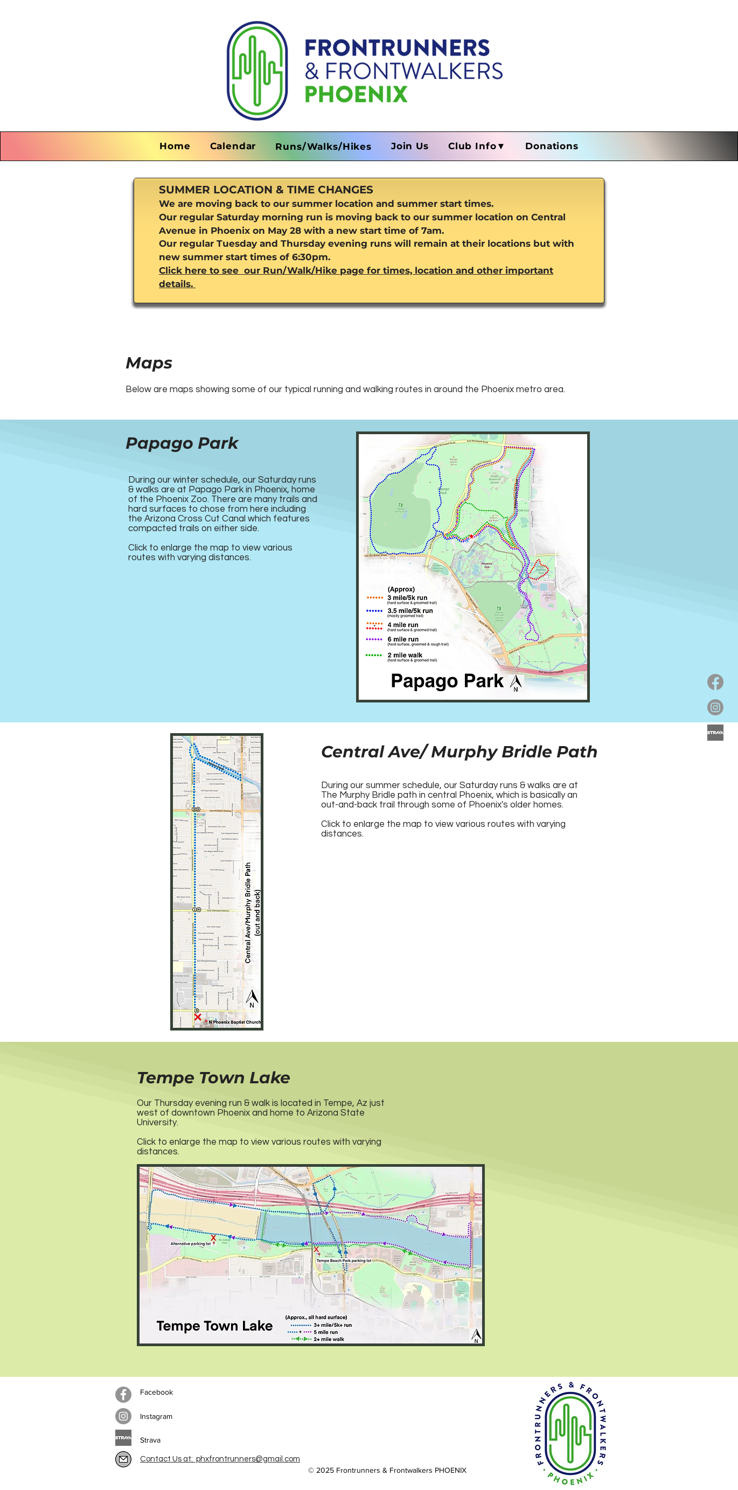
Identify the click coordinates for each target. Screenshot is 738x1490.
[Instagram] (715, 707)
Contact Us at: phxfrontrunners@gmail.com (220, 1459)
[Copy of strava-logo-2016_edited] (715, 733)
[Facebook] (715, 682)
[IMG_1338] (123, 1459)
